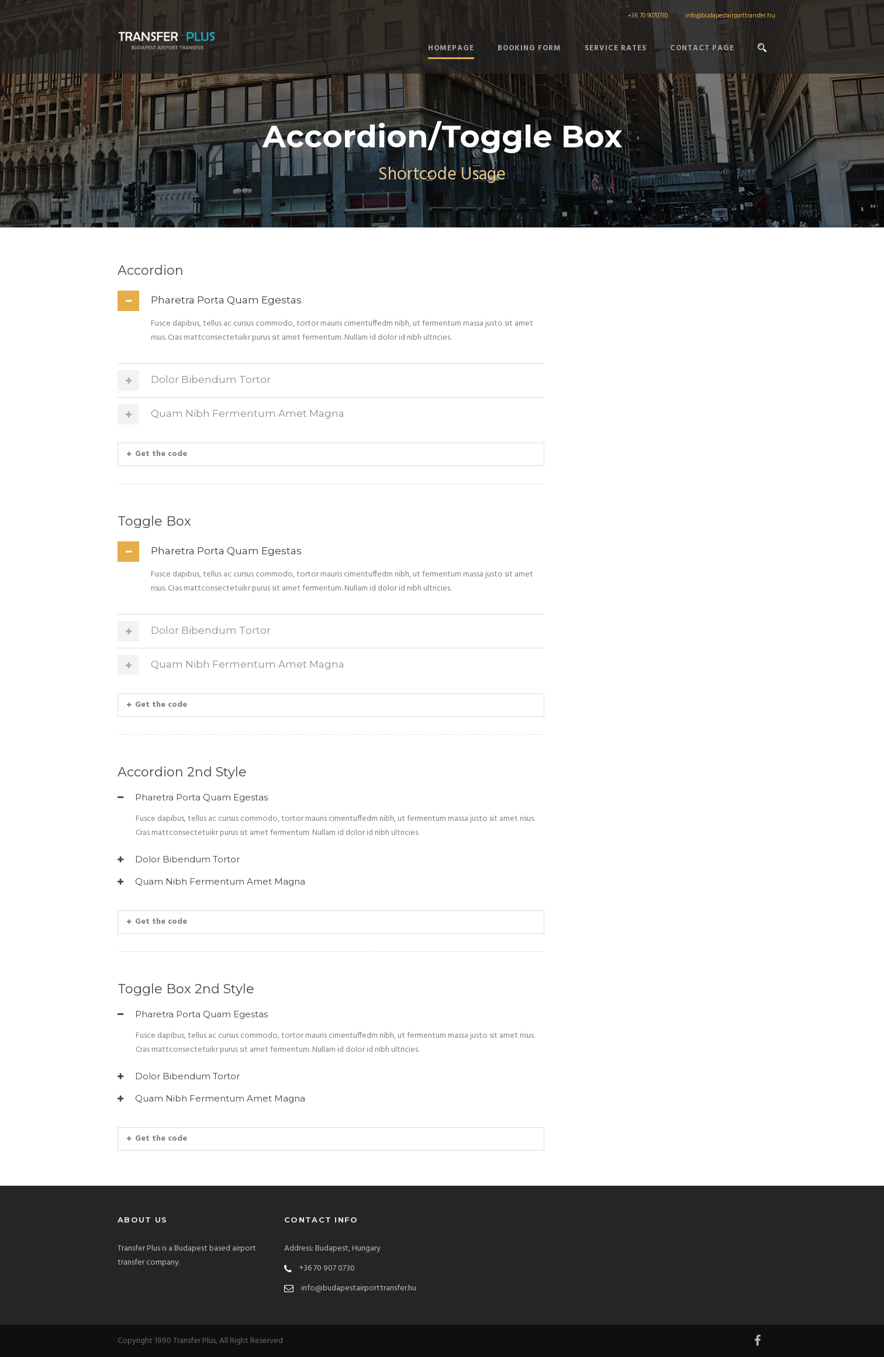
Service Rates (616, 48)
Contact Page (702, 48)
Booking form (529, 48)
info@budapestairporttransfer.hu (730, 16)
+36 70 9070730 (647, 16)
